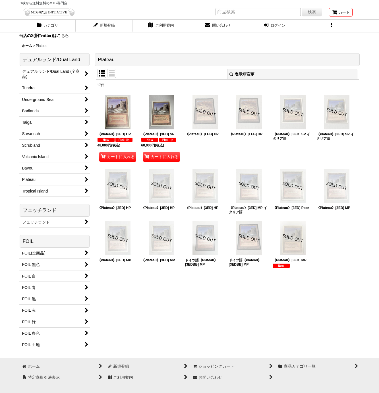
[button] (331, 26)
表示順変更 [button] (241, 74)
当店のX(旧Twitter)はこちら (44, 35)
